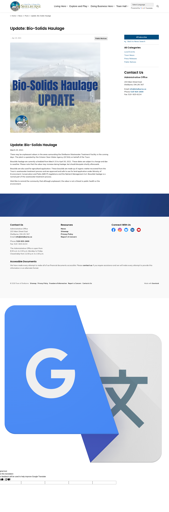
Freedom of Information (58, 283)
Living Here (60, 6)
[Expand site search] (157, 6)
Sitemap (64, 231)
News (63, 229)
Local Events (129, 52)
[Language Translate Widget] (142, 4)
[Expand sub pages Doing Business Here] (114, 6)
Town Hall (121, 6)
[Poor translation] (7, 479)
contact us (87, 265)
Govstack (155, 283)
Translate (146, 8)
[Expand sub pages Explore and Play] (88, 6)
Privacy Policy (67, 234)
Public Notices (101, 38)
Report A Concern (69, 237)
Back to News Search (136, 41)
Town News (129, 55)
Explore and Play (78, 6)
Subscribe (141, 37)
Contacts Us (87, 283)
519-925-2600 (137, 92)
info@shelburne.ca (138, 89)
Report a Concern (74, 283)
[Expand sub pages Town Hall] (128, 6)
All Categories (132, 47)
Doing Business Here (102, 6)
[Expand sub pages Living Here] (67, 6)
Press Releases (130, 58)
